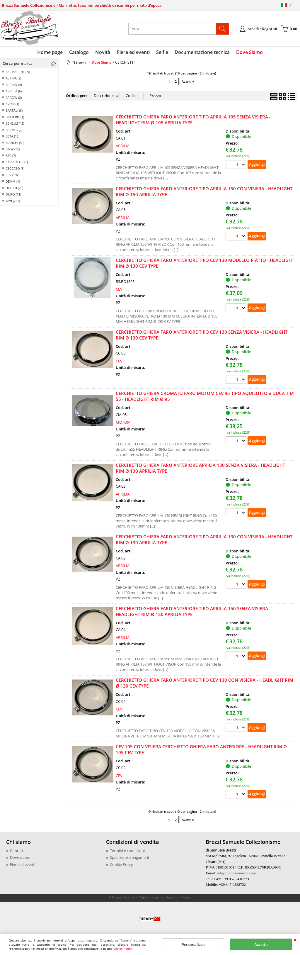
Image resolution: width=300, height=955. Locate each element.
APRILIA (122, 147)
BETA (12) (12, 137)
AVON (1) (12, 105)
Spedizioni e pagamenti (130, 858)
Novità (103, 53)
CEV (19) (12, 176)
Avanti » (188, 82)
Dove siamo (20, 858)
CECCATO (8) (15, 170)
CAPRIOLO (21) (17, 163)
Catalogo (80, 53)
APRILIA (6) (14, 92)
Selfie (162, 53)
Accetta (261, 944)
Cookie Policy (122, 948)
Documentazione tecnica (201, 53)
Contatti (17, 851)
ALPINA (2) (13, 79)
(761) (13, 202)
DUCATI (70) (14, 189)
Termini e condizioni (127, 851)
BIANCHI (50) (15, 144)
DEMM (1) (13, 183)
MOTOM (123, 423)
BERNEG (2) (14, 131)
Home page (52, 53)
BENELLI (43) (15, 125)
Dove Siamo (247, 53)
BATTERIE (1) (15, 118)
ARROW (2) (14, 99)
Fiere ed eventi (133, 53)
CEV (119, 290)
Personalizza (193, 944)
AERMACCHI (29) (18, 73)
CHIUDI (295, 940)
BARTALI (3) (14, 112)
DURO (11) (13, 196)
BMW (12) (13, 150)
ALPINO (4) (14, 86)
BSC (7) (11, 157)
